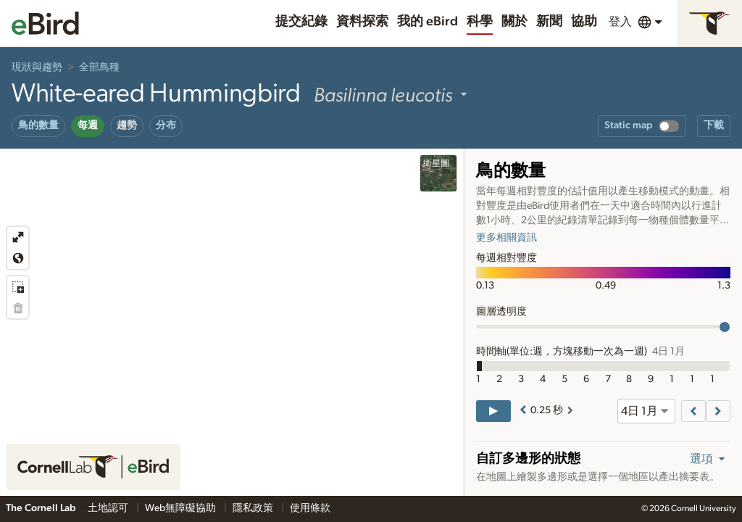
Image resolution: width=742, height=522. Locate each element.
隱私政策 (254, 508)
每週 (88, 125)
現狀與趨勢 (37, 67)
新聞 (549, 21)
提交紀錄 (301, 21)
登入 (620, 22)
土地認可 (109, 508)
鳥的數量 (38, 125)
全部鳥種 (99, 67)
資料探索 (362, 21)
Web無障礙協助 (181, 508)
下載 (714, 125)
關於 (514, 21)
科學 (480, 21)
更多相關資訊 (506, 238)
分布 (166, 125)
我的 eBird (427, 21)
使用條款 (310, 508)
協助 (584, 21)
